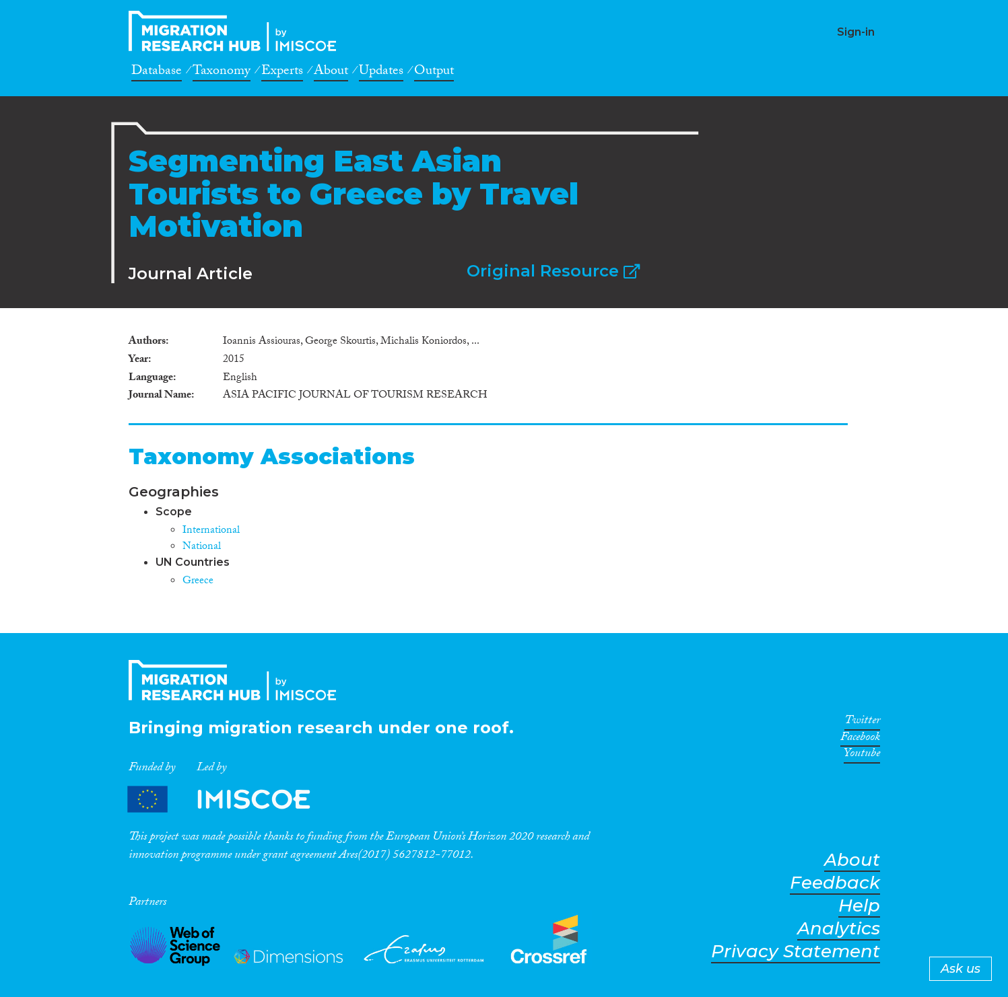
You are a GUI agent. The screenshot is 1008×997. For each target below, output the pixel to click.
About (331, 72)
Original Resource (553, 271)
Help (859, 905)
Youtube (862, 755)
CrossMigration (236, 31)
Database (156, 72)
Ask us (960, 968)
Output (434, 72)
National (201, 547)
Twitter (862, 722)
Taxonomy (221, 72)
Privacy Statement (795, 951)
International (211, 531)
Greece (197, 582)
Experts (282, 72)
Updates (381, 72)
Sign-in (856, 32)
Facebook (860, 739)
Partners (230, 799)
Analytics (838, 928)
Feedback (835, 883)
